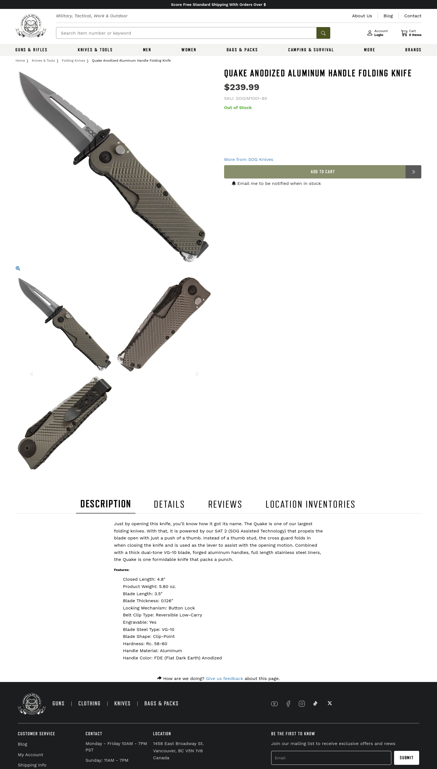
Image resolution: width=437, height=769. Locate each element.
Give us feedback (224, 678)
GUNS (58, 703)
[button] (30, 374)
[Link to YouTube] (274, 703)
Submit (407, 757)
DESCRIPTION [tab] (106, 504)
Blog (22, 744)
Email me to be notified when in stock (276, 183)
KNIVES (122, 703)
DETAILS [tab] (169, 504)
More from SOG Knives (248, 159)
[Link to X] (329, 703)
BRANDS (413, 49)
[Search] (186, 33)
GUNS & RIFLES (31, 49)
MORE (369, 49)
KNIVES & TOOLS (95, 49)
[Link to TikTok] (315, 703)
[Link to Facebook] (288, 703)
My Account (30, 754)
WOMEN (188, 49)
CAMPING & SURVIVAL (311, 49)
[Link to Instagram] (301, 703)
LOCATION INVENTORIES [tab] (311, 504)
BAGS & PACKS (242, 49)
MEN (147, 49)
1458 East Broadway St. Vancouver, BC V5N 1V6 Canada (178, 750)
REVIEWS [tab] (225, 504)
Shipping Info (32, 765)
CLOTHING (89, 703)
